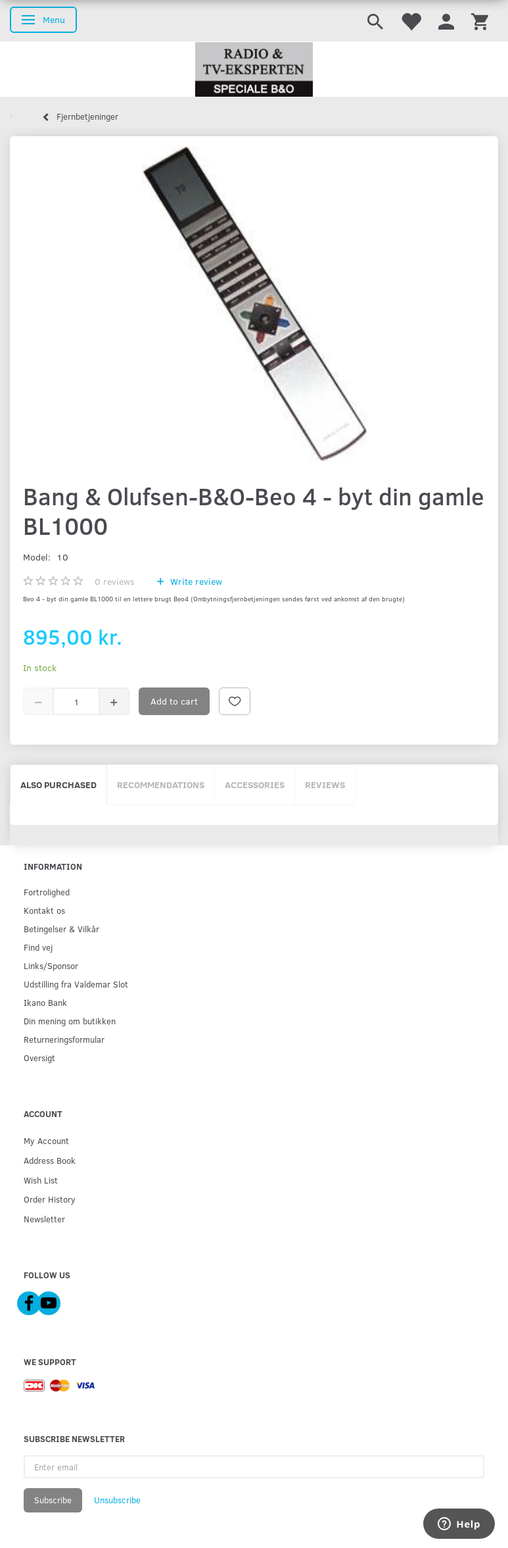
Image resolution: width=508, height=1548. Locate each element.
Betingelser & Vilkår (61, 928)
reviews (115, 581)
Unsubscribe (117, 1500)
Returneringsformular (64, 1039)
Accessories (255, 784)
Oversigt (39, 1057)
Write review (195, 581)
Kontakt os (44, 910)
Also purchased (58, 784)
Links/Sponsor (51, 965)
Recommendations (160, 784)
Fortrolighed (47, 891)
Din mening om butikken (70, 1020)
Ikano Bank (45, 1002)
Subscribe (53, 1500)
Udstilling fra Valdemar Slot (76, 983)
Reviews (325, 784)
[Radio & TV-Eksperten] (254, 69)
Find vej (38, 947)
